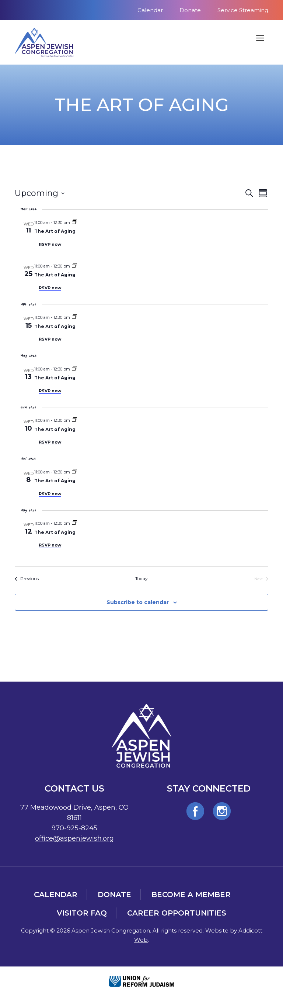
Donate (190, 10)
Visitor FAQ (82, 913)
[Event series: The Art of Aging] (74, 222)
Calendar (150, 10)
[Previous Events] (27, 579)
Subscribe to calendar (137, 602)
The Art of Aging (55, 231)
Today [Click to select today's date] (141, 578)
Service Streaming (242, 10)
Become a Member (191, 894)
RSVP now (50, 244)
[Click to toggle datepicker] (39, 193)
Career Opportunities (176, 913)
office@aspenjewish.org (74, 838)
